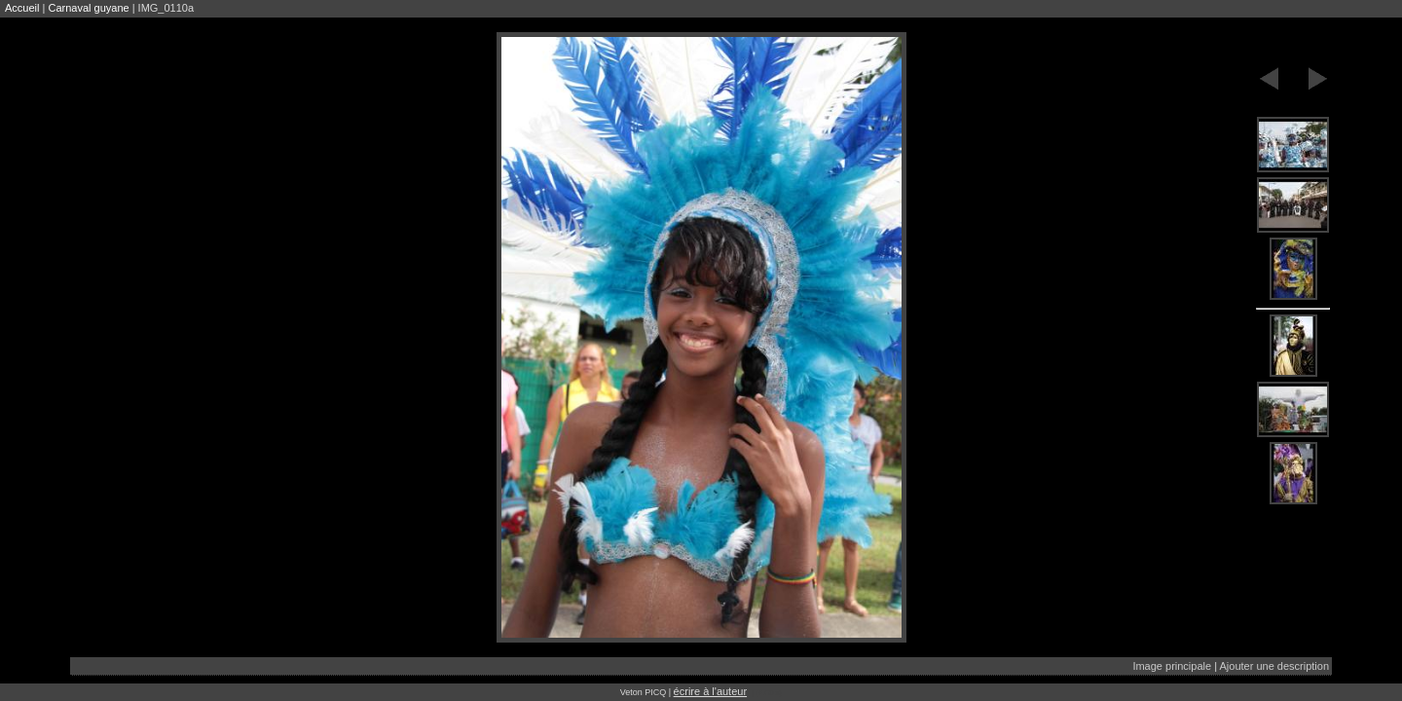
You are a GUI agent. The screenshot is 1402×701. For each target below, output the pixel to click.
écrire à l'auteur (710, 691)
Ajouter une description (1274, 666)
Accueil (22, 8)
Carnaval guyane (88, 8)
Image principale (1171, 666)
